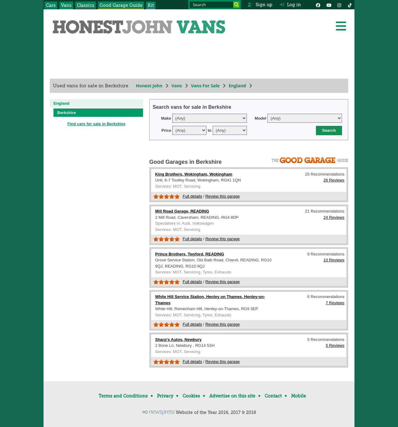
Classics (85, 5)
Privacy (165, 395)
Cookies (191, 395)
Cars (51, 5)
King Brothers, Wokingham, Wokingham (193, 174)
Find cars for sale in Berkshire (96, 124)
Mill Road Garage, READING (182, 211)
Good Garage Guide (121, 5)
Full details (192, 196)
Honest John (149, 86)
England (237, 86)
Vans (66, 5)
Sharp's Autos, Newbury (178, 339)
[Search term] (214, 4)
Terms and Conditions (123, 395)
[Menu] (341, 26)
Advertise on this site (232, 395)
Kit (151, 5)
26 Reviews (333, 180)
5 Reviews (335, 345)
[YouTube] (328, 4)
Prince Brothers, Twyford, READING (189, 254)
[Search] (236, 5)
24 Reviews (333, 217)
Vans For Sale (205, 86)
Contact (273, 395)
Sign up (259, 4)
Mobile (298, 395)
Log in (290, 4)
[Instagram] (339, 4)
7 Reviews (335, 303)
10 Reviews (333, 260)
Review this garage (222, 196)
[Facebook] (318, 4)
